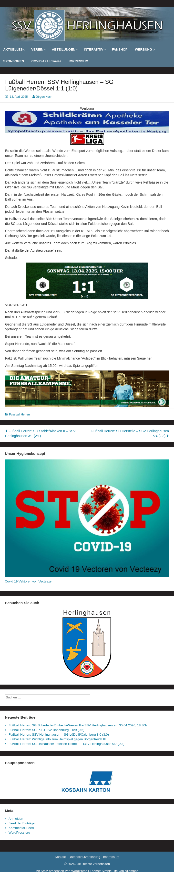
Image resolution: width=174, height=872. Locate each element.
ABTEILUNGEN (63, 49)
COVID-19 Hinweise (46, 61)
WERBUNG (143, 49)
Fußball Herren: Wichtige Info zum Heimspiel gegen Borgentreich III (57, 739)
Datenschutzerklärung (84, 857)
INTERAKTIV (93, 49)
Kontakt (60, 857)
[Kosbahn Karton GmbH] (87, 781)
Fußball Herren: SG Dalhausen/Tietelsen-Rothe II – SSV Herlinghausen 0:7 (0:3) (66, 744)
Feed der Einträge (21, 823)
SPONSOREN (13, 61)
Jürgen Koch (44, 96)
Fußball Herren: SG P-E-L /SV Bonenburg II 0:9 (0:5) (46, 730)
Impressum (111, 857)
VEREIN (37, 49)
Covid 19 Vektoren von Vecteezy (28, 581)
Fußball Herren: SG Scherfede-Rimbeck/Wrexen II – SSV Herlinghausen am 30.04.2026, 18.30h (78, 725)
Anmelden (16, 818)
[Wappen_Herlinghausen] (87, 644)
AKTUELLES (13, 49)
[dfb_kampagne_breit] (87, 388)
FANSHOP (119, 49)
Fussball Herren (19, 414)
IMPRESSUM (79, 61)
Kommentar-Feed (21, 828)
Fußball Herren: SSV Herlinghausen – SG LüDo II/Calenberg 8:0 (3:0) (59, 734)
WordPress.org (19, 832)
